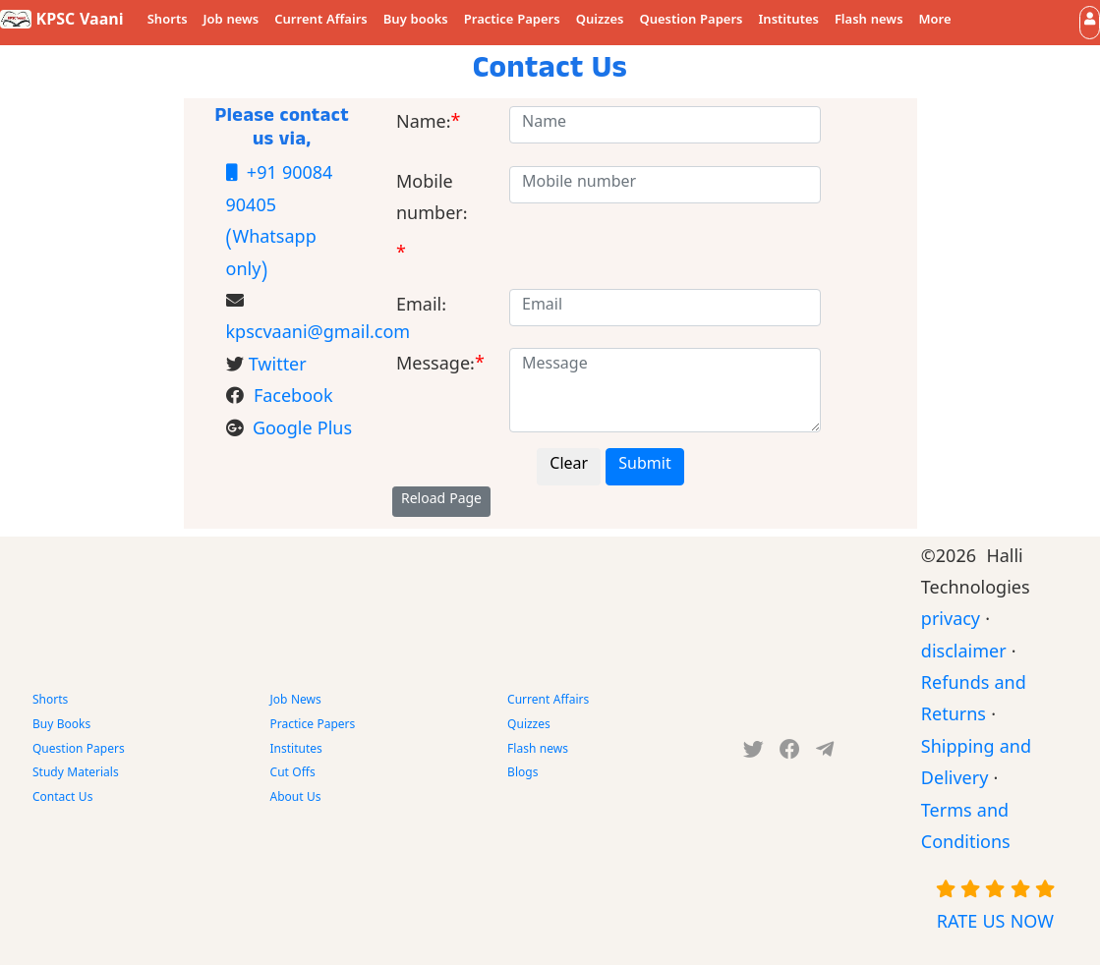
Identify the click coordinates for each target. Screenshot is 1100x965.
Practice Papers (512, 21)
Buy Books (61, 726)
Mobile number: (432, 201)
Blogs (522, 774)
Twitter (278, 368)
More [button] (935, 21)
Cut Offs (293, 774)
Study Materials (75, 774)
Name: (423, 125)
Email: (421, 308)
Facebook (293, 399)
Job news (231, 21)
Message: (435, 367)
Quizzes (600, 21)
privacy (950, 622)
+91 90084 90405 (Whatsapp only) (279, 223)
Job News (295, 702)
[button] (1089, 22)
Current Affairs (321, 21)
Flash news (869, 21)
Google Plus (302, 432)
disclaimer (964, 655)
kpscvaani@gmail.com (318, 335)
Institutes (789, 21)
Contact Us (62, 799)
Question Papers (690, 21)
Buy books (415, 21)
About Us (295, 799)
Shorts (167, 21)
